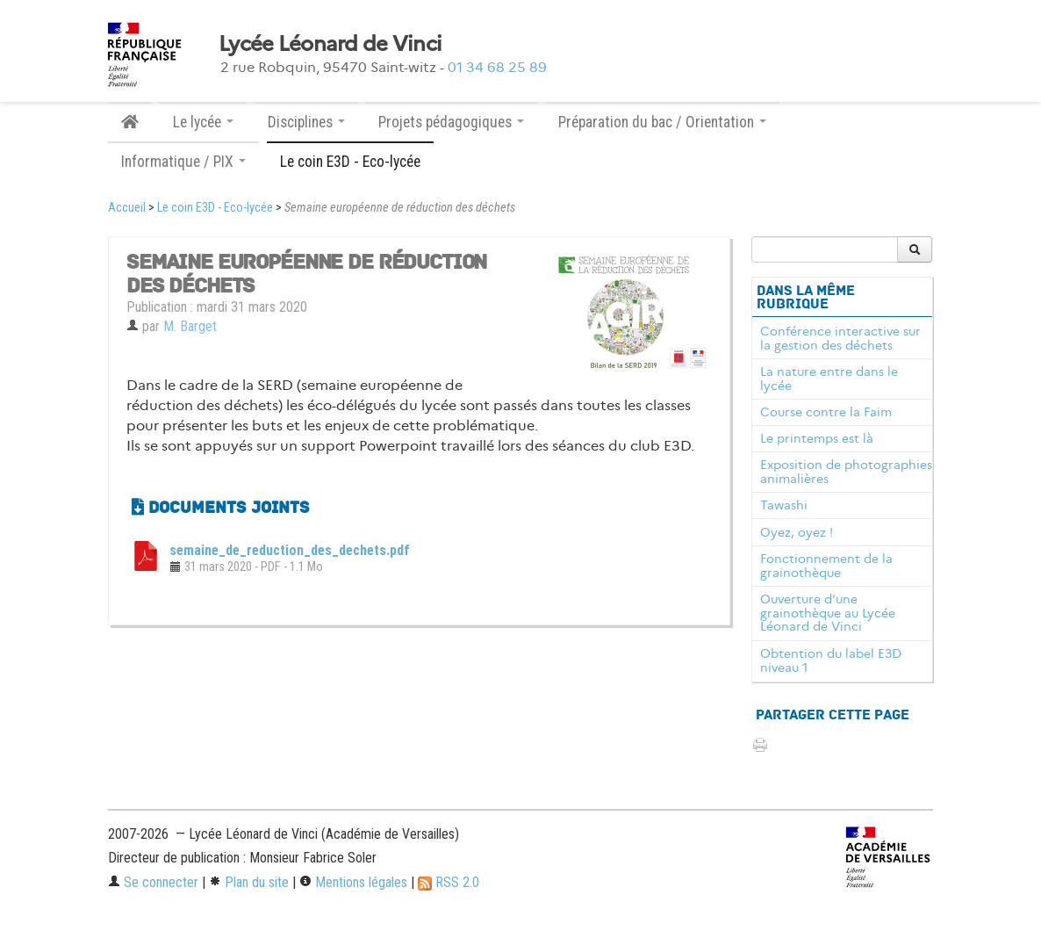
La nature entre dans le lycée (829, 378)
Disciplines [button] (306, 122)
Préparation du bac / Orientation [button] (662, 122)
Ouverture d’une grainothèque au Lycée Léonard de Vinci (827, 613)
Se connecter (153, 882)
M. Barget (190, 326)
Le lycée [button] (203, 122)
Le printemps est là (816, 438)
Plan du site (249, 882)
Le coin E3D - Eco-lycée (350, 161)
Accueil (127, 207)
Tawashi (784, 505)
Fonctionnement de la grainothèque (826, 566)
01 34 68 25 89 (497, 67)
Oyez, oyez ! (796, 532)
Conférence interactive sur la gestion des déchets (840, 338)
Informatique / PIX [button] (183, 161)
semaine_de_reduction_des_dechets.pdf (289, 550)
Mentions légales (353, 882)
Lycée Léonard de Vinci (330, 44)
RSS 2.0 (448, 882)
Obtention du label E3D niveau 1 (830, 660)
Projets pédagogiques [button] (451, 122)
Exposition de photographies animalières (846, 472)
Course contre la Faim (826, 412)
